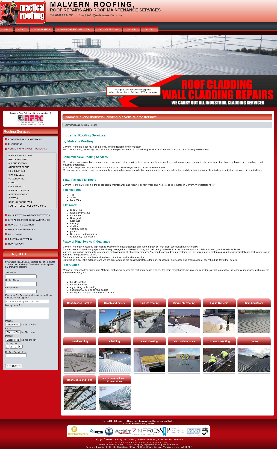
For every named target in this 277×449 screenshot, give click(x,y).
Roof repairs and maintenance (25, 139)
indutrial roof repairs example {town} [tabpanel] (138, 71)
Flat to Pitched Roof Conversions (27, 206)
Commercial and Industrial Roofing (28, 149)
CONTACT (150, 29)
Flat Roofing (15, 144)
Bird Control (15, 234)
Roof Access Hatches (20, 155)
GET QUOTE (13, 366)
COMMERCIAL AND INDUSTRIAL (74, 29)
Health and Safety (18, 159)
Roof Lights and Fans (20, 202)
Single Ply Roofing (18, 167)
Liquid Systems (16, 171)
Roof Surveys (16, 244)
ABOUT (21, 29)
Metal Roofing (16, 179)
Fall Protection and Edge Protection (29, 215)
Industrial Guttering (20, 239)
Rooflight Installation (21, 225)
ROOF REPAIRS (42, 29)
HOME (7, 29)
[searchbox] (27, 301)
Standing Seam (16, 175)
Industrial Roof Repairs (21, 229)
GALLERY (131, 29)
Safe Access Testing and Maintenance (29, 220)
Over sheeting (16, 186)
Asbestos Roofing (18, 194)
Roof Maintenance (18, 190)
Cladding (13, 183)
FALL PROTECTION (108, 29)
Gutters (13, 198)
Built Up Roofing (17, 163)
